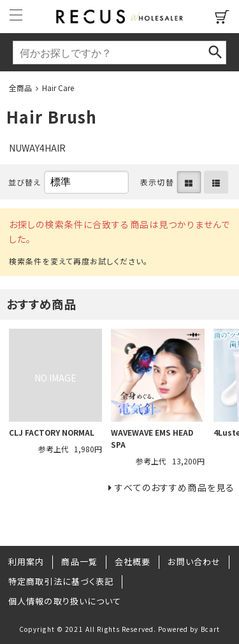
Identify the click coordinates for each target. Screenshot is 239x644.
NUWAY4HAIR (37, 147)
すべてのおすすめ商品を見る (175, 487)
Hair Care (58, 87)
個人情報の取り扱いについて (65, 601)
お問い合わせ (194, 561)
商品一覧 (79, 561)
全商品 (20, 87)
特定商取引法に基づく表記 (60, 581)
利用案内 (26, 561)
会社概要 (132, 561)
